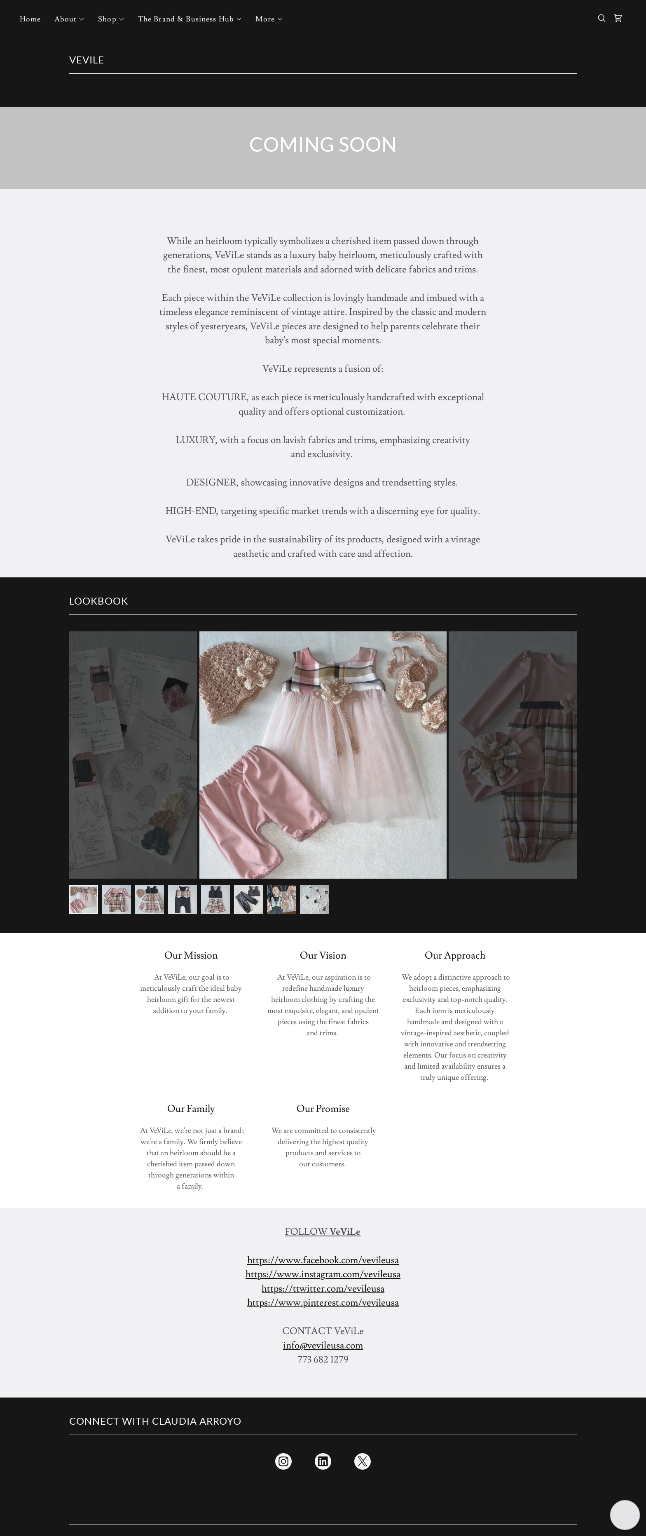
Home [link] (30, 19)
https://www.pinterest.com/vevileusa (323, 1303)
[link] (618, 18)
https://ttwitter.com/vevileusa (323, 1289)
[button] (69, 19)
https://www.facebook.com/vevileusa (323, 1260)
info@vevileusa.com (323, 1345)
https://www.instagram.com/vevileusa (323, 1274)
